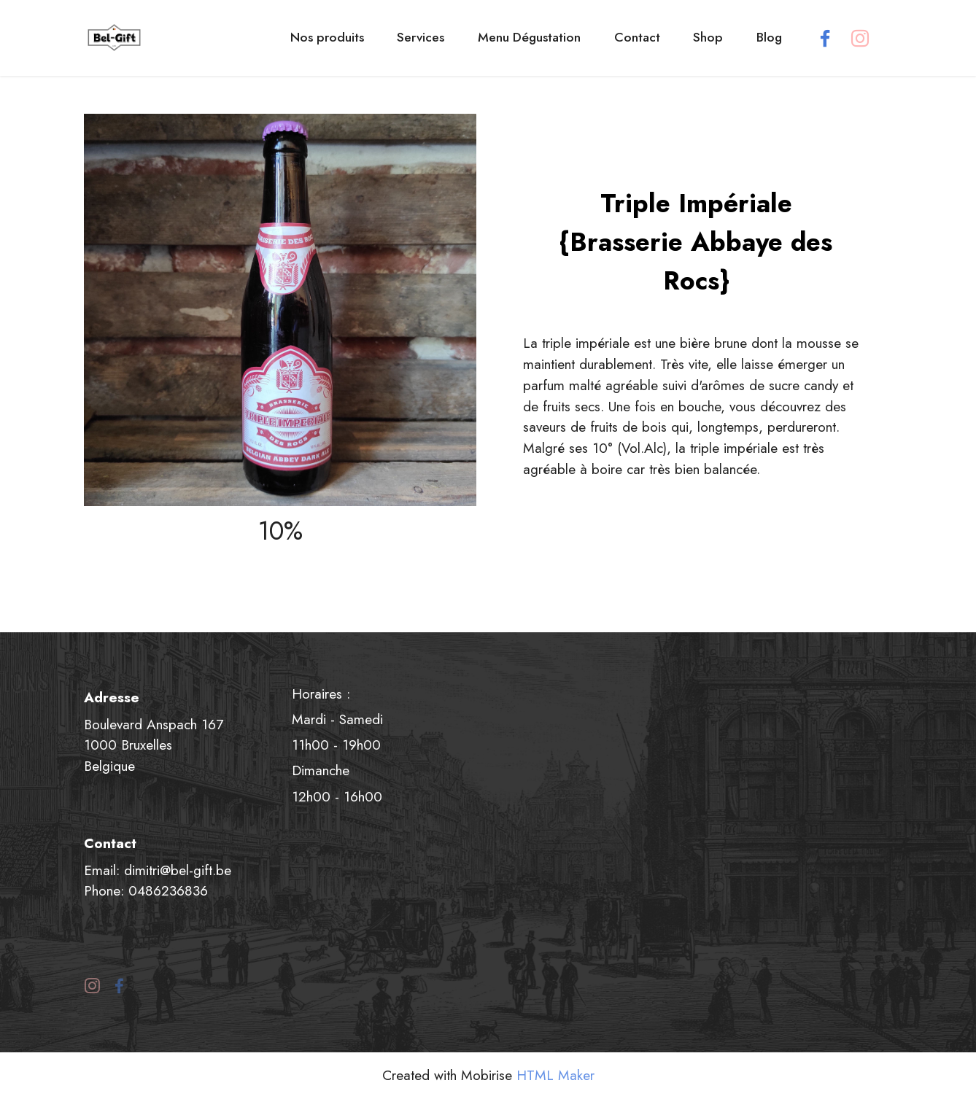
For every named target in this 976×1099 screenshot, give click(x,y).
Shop (708, 37)
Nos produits (327, 37)
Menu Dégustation (529, 37)
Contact (637, 37)
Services (420, 37)
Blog (769, 37)
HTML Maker (555, 1075)
